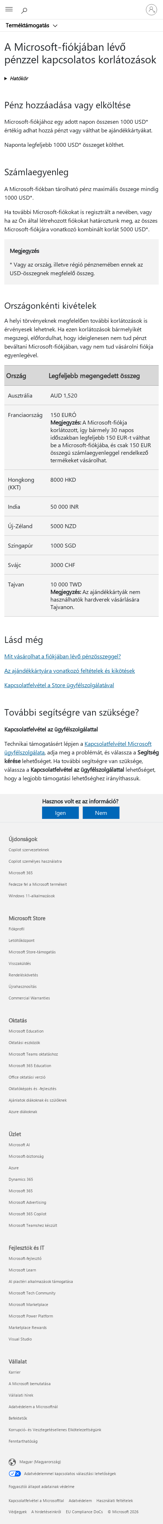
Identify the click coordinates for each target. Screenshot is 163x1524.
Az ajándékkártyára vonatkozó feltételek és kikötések (69, 670)
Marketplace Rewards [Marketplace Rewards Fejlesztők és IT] (28, 1327)
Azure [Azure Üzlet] (14, 1167)
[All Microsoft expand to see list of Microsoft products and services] (9, 9)
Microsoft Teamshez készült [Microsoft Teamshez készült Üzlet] (33, 1225)
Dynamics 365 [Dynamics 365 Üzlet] (21, 1179)
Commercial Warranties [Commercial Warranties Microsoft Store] (29, 998)
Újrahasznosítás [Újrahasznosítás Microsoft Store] (23, 986)
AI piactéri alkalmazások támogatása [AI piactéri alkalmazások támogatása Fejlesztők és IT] (41, 1281)
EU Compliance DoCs (84, 1511)
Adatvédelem (80, 1500)
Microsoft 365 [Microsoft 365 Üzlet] (21, 1190)
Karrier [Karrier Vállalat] (15, 1372)
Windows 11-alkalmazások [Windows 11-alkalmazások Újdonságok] (32, 895)
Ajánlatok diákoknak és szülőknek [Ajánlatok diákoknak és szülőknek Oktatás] (38, 1100)
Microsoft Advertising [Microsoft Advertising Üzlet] (27, 1202)
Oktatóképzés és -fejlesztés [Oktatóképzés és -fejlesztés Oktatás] (32, 1088)
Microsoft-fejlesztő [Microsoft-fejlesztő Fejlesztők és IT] (25, 1258)
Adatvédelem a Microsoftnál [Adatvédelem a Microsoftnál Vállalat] (33, 1406)
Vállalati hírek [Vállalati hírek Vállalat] (21, 1395)
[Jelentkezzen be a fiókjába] (151, 9)
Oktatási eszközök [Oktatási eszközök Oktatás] (24, 1042)
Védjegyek (18, 1511)
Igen (60, 812)
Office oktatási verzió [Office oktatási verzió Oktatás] (27, 1077)
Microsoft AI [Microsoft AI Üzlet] (19, 1144)
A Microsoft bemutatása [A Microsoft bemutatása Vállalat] (30, 1383)
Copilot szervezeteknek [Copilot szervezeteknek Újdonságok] (29, 849)
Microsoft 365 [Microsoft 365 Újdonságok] (21, 872)
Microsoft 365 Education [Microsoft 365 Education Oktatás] (30, 1065)
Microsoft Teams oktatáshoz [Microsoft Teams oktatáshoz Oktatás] (33, 1054)
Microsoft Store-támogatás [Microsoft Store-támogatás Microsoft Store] (32, 951)
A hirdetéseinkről (46, 1511)
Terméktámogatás (28, 25)
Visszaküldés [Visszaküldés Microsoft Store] (20, 963)
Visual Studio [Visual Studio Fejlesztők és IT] (20, 1339)
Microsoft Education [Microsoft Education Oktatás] (26, 1031)
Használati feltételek (114, 1500)
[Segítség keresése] (25, 9)
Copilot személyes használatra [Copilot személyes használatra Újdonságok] (35, 861)
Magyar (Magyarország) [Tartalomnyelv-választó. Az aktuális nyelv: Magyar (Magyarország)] (40, 1461)
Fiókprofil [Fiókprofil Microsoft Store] (16, 928)
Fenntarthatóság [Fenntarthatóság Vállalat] (23, 1441)
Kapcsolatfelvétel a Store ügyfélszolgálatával (59, 685)
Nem (101, 812)
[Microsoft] (81, 5)
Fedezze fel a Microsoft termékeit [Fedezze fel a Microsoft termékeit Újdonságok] (38, 884)
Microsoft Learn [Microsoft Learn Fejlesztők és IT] (22, 1270)
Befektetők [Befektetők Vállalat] (18, 1418)
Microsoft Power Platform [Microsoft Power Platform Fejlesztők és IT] (31, 1316)
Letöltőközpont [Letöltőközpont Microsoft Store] (22, 940)
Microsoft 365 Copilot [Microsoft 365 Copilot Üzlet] (27, 1213)
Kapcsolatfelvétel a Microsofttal (36, 1500)
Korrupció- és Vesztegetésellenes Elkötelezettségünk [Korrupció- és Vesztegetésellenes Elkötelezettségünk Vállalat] (55, 1429)
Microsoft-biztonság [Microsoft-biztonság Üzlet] (26, 1156)
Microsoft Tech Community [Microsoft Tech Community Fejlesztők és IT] (32, 1293)
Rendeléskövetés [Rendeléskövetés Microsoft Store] (23, 975)
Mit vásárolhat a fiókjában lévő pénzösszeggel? (62, 656)
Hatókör (19, 78)
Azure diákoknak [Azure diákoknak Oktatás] (23, 1111)
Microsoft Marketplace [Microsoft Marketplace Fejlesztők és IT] (28, 1304)
